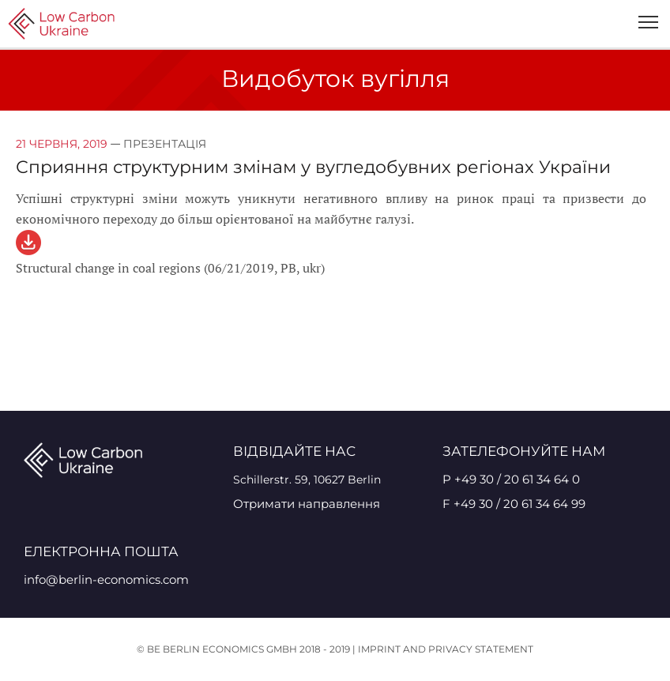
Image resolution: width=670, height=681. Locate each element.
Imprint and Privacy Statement (445, 649)
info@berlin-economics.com (106, 579)
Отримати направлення (306, 503)
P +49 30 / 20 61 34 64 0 (511, 479)
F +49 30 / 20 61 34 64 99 (513, 503)
